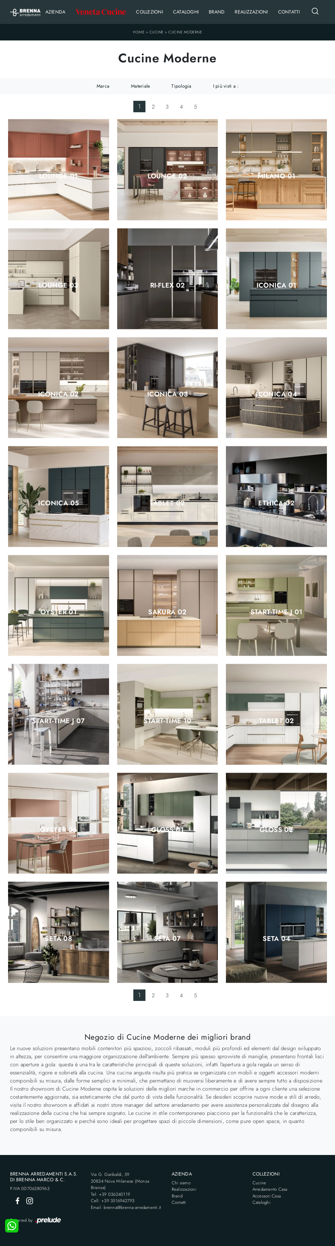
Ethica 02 (276, 503)
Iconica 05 (58, 503)
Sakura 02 (167, 612)
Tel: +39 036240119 (110, 1194)
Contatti (289, 11)
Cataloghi (186, 11)
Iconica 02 (58, 394)
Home (138, 32)
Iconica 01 (277, 285)
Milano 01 (277, 176)
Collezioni (149, 11)
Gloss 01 (167, 830)
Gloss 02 (276, 830)
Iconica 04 (276, 394)
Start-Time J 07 (58, 721)
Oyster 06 (58, 830)
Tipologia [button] (181, 86)
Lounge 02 (167, 176)
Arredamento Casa (270, 1189)
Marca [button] (103, 86)
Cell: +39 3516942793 (113, 1200)
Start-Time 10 (167, 721)
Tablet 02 (167, 503)
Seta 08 (58, 939)
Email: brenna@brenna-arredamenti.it (126, 1207)
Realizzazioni (251, 11)
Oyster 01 (58, 612)
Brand (217, 11)
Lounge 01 (58, 176)
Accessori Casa (267, 1196)
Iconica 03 (167, 394)
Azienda (55, 11)
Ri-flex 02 (167, 285)
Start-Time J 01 (276, 612)
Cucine (156, 32)
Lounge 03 (58, 285)
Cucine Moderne (185, 32)
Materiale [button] (140, 86)
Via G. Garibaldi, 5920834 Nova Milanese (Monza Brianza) (120, 1181)
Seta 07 (167, 939)
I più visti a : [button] (226, 86)
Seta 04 (276, 939)
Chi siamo (181, 1183)
